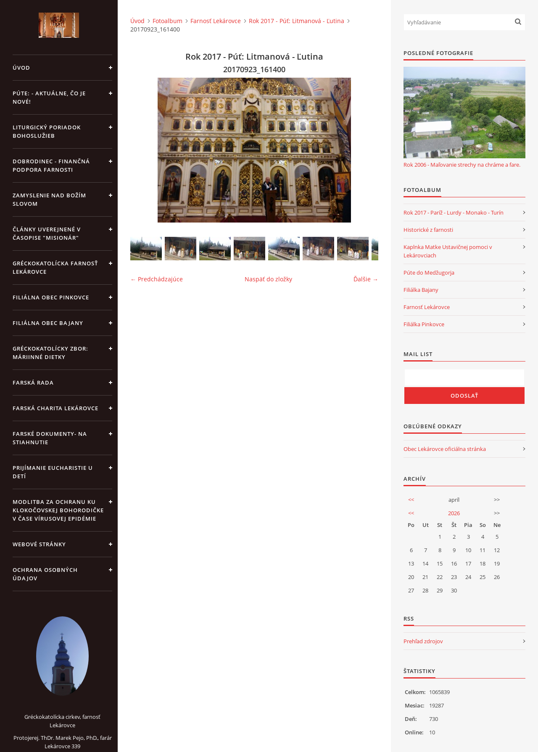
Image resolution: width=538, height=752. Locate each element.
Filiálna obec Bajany (48, 323)
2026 (454, 513)
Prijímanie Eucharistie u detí (53, 472)
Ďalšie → (365, 279)
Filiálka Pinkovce (424, 324)
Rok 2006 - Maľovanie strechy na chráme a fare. (462, 164)
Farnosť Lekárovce (215, 21)
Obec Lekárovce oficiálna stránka (445, 449)
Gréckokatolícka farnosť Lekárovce (55, 267)
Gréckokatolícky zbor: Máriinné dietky (50, 353)
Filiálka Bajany (421, 289)
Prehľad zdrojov (423, 641)
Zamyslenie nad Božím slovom (49, 199)
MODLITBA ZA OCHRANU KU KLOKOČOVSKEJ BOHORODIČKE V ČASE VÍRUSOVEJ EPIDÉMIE (58, 510)
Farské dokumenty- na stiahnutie (50, 438)
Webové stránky (39, 544)
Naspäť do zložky (268, 279)
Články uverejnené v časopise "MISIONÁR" (47, 233)
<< (411, 499)
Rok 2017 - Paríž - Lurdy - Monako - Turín (454, 212)
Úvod (21, 67)
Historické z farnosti (428, 229)
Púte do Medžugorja (429, 272)
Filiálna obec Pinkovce (51, 297)
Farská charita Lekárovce (55, 408)
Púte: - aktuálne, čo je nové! (49, 97)
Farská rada (33, 382)
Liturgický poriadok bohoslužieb (47, 131)
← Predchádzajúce (156, 279)
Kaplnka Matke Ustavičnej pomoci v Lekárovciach (448, 251)
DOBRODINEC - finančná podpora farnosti (51, 165)
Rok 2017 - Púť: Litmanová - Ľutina (296, 21)
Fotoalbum (167, 21)
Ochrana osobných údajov (45, 574)
